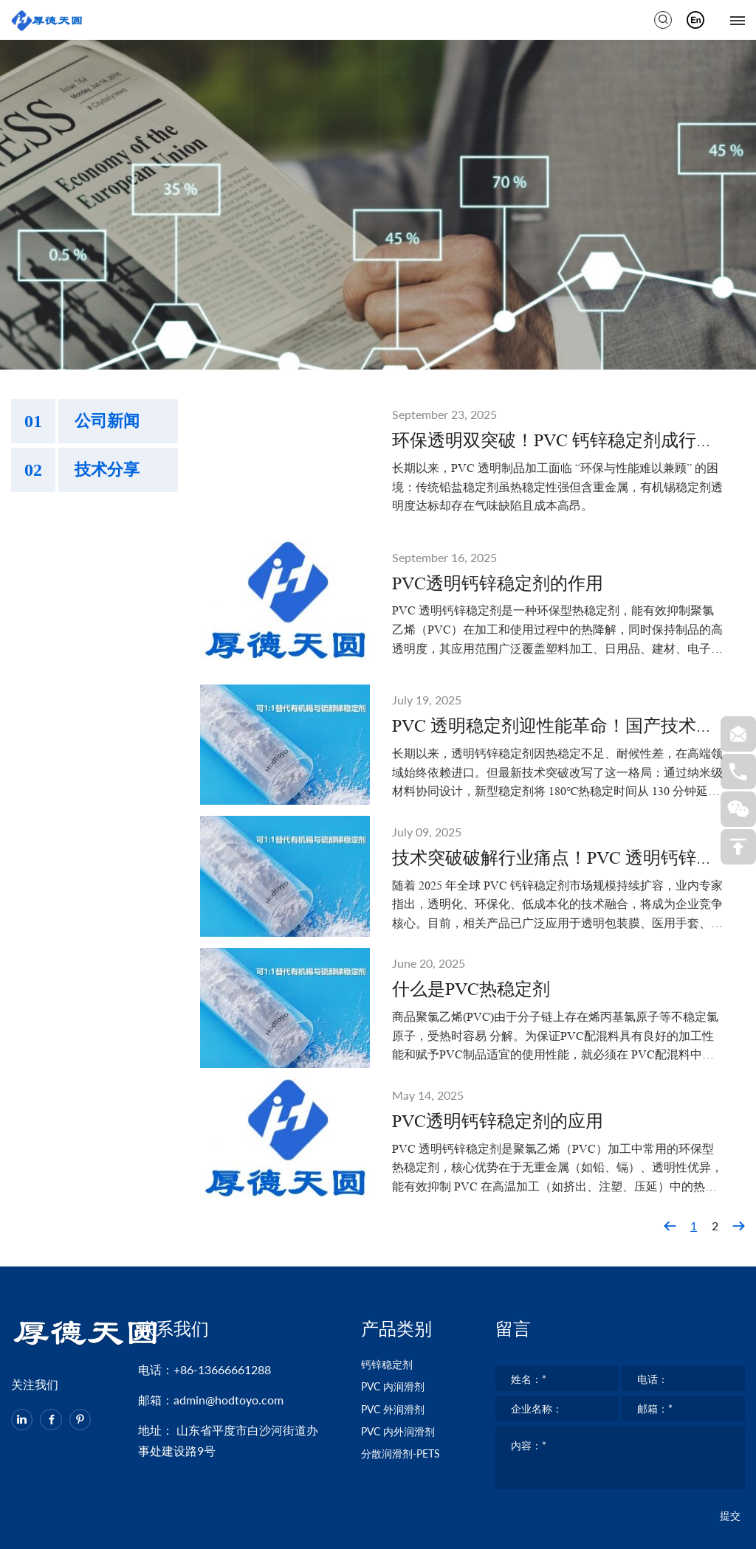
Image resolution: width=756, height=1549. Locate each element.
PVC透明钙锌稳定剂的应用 (497, 1020)
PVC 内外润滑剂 (404, 1346)
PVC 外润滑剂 (398, 1320)
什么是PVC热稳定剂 (471, 889)
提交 (730, 1446)
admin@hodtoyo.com (228, 1302)
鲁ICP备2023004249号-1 (560, 1530)
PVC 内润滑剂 (398, 1294)
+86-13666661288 (222, 1272)
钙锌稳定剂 (390, 1268)
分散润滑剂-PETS (406, 1372)
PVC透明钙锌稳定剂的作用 (497, 482)
